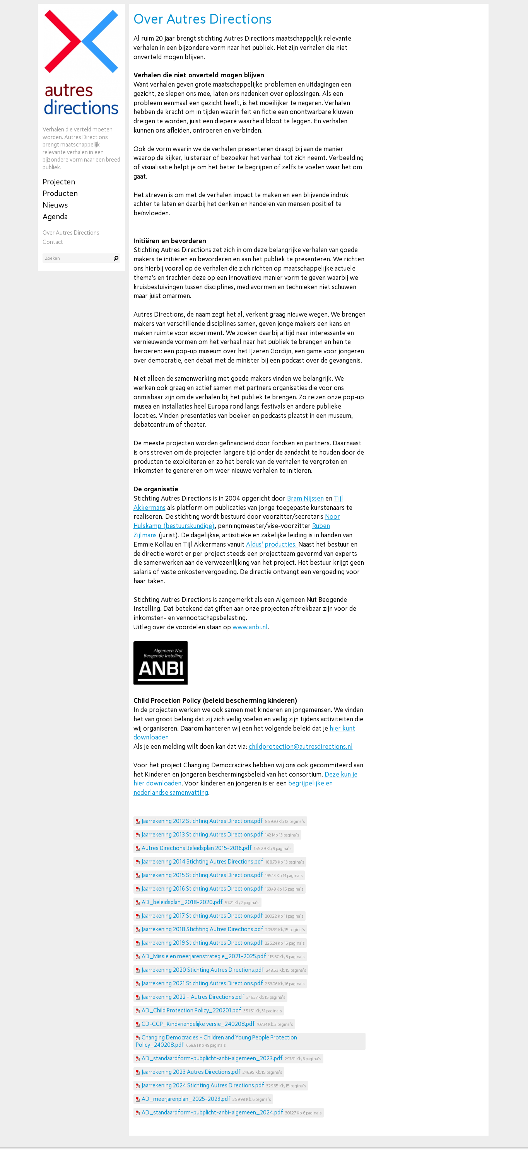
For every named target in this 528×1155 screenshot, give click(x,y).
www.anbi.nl (250, 627)
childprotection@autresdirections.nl (301, 747)
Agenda (55, 216)
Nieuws (55, 205)
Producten (60, 193)
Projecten (59, 182)
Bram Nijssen (305, 498)
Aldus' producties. (272, 544)
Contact (53, 242)
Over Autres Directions (71, 233)
